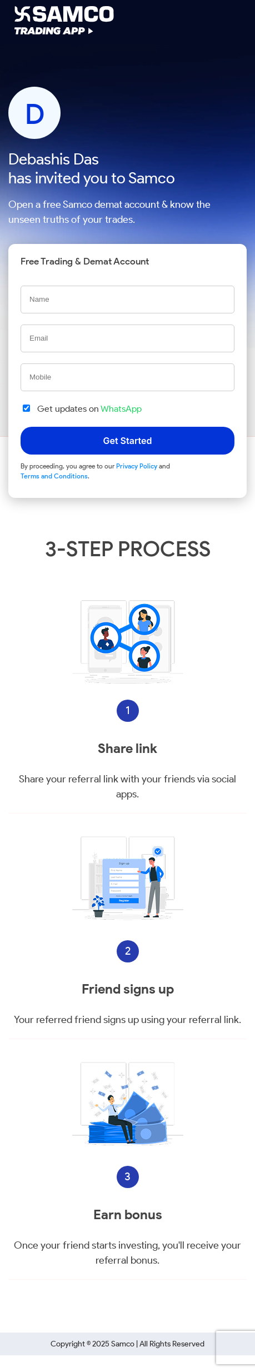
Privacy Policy (136, 466)
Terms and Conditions (54, 476)
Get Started (127, 440)
